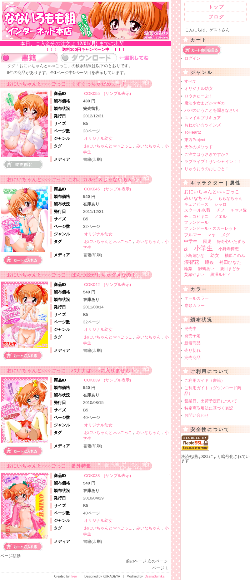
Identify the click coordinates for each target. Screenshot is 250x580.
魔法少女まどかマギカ (204, 103)
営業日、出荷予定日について (210, 401)
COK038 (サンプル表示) (107, 475)
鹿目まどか (230, 268)
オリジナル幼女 (98, 138)
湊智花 (191, 262)
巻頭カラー (194, 305)
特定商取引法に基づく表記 (208, 408)
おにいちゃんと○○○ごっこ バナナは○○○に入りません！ (71, 370)
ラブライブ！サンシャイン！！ (212, 161)
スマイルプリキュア (202, 118)
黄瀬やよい (194, 274)
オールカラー (196, 298)
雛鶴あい (206, 268)
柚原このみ (235, 255)
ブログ (216, 16)
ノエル (220, 216)
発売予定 (192, 335)
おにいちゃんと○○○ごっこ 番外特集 (49, 466)
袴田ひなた (230, 262)
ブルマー (193, 234)
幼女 (214, 255)
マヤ (212, 235)
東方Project (194, 139)
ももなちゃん (230, 198)
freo (74, 576)
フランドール (196, 222)
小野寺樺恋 (228, 249)
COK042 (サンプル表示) (107, 284)
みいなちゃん (148, 146)
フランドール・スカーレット (210, 228)
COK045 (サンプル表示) (107, 189)
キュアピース (196, 204)
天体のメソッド (198, 147)
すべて (190, 81)
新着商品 (192, 343)
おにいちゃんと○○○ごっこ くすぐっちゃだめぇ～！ (66, 83)
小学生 (203, 248)
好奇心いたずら (231, 241)
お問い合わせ (196, 415)
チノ (220, 210)
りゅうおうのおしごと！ (206, 168)
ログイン (192, 58)
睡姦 (209, 262)
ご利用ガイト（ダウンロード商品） (212, 391)
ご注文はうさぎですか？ (206, 154)
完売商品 (192, 357)
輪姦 (188, 268)
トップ (216, 6)
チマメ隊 (239, 210)
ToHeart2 (192, 132)
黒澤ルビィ (220, 274)
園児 (207, 241)
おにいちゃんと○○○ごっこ (108, 146)
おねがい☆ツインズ (202, 125)
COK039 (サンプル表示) (107, 380)
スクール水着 (197, 210)
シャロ (220, 204)
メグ (225, 234)
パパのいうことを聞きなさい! (211, 110)
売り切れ (192, 350)
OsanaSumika (154, 576)
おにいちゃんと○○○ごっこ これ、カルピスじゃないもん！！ (75, 179)
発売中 (190, 328)
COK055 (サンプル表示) (107, 93)
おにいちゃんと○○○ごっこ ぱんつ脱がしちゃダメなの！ (71, 275)
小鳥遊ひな (194, 255)
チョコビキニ (196, 216)
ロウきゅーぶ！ (198, 96)
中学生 (190, 241)
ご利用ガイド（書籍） (204, 380)
